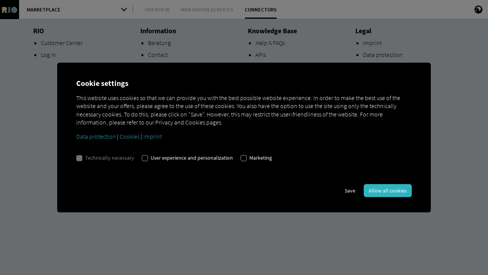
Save (350, 190)
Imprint (152, 136)
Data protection (96, 136)
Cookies (130, 136)
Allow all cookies (388, 190)
